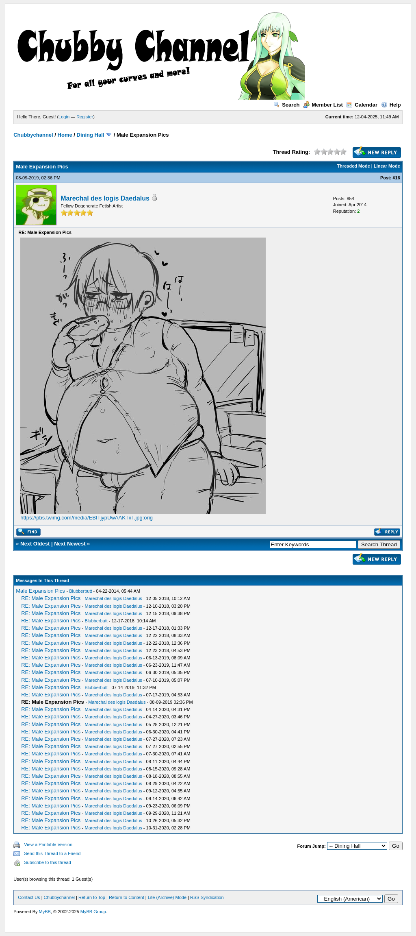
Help (391, 105)
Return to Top (91, 897)
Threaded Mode (353, 166)
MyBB (45, 911)
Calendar (361, 105)
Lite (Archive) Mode (167, 897)
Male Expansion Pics (40, 591)
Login (63, 116)
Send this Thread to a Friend (52, 853)
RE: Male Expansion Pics (50, 598)
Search (286, 105)
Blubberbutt (80, 591)
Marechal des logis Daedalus (105, 198)
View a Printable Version (48, 844)
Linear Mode (387, 166)
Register (84, 116)
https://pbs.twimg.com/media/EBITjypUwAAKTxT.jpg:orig (86, 518)
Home (65, 135)
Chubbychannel (33, 135)
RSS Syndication (207, 897)
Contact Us (29, 897)
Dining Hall (90, 135)
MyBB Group (93, 911)
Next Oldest (35, 544)
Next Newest (69, 544)
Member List (323, 105)
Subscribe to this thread (47, 862)
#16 (396, 177)
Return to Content (126, 897)
